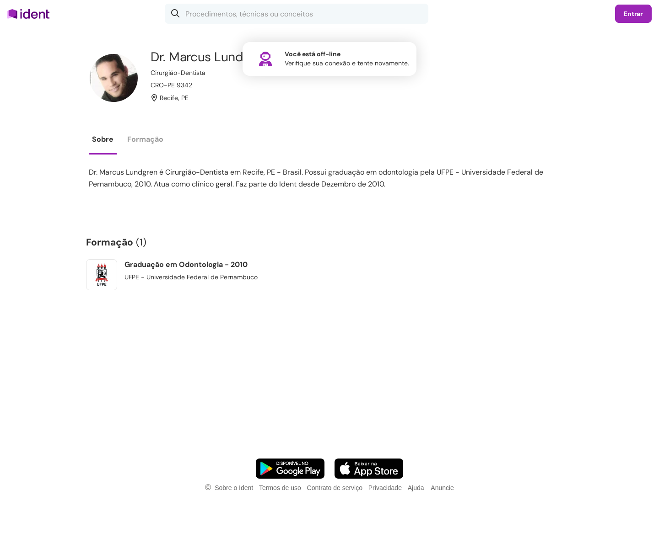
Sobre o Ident (234, 487)
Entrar (633, 14)
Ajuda (416, 487)
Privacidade (385, 487)
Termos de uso (280, 487)
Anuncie (442, 487)
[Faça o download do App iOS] (369, 468)
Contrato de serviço (334, 487)
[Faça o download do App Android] (290, 468)
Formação (145, 139)
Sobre (102, 139)
